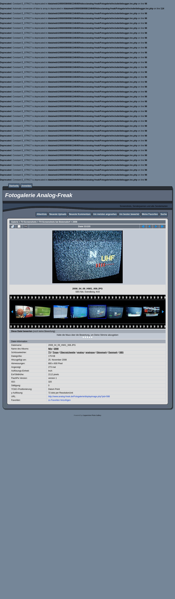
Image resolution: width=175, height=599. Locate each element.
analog (80, 352)
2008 (75, 222)
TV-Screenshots (29, 222)
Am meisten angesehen (105, 214)
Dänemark (102, 352)
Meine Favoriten (150, 214)
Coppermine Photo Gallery (92, 415)
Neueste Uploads (57, 214)
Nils (50, 349)
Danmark (112, 352)
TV (49, 352)
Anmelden (26, 186)
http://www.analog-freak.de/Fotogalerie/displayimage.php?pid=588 (79, 396)
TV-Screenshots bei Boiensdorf (54, 222)
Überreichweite (67, 352)
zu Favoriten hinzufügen (59, 400)
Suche (163, 214)
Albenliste (42, 214)
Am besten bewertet (129, 214)
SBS (121, 352)
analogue (90, 352)
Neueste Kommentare (79, 214)
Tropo (55, 352)
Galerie (14, 222)
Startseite (14, 186)
